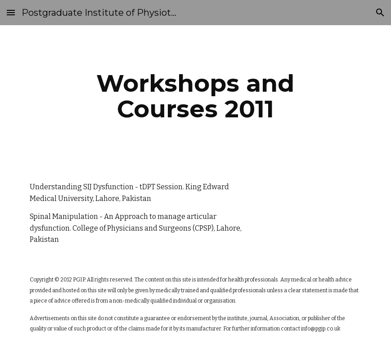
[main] (195, 96)
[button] (11, 12)
